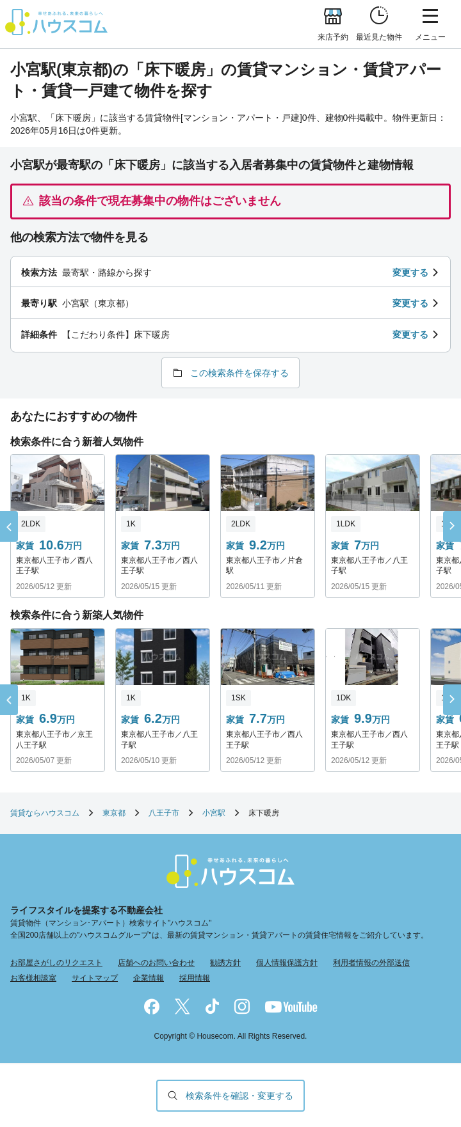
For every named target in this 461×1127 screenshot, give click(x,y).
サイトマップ (95, 977)
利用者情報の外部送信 (371, 962)
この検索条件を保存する (239, 373)
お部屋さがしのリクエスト (56, 962)
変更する (410, 272)
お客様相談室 (33, 977)
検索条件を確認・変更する (239, 1096)
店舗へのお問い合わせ (156, 962)
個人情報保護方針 (287, 962)
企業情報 (148, 977)
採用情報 (194, 977)
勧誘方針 (225, 962)
